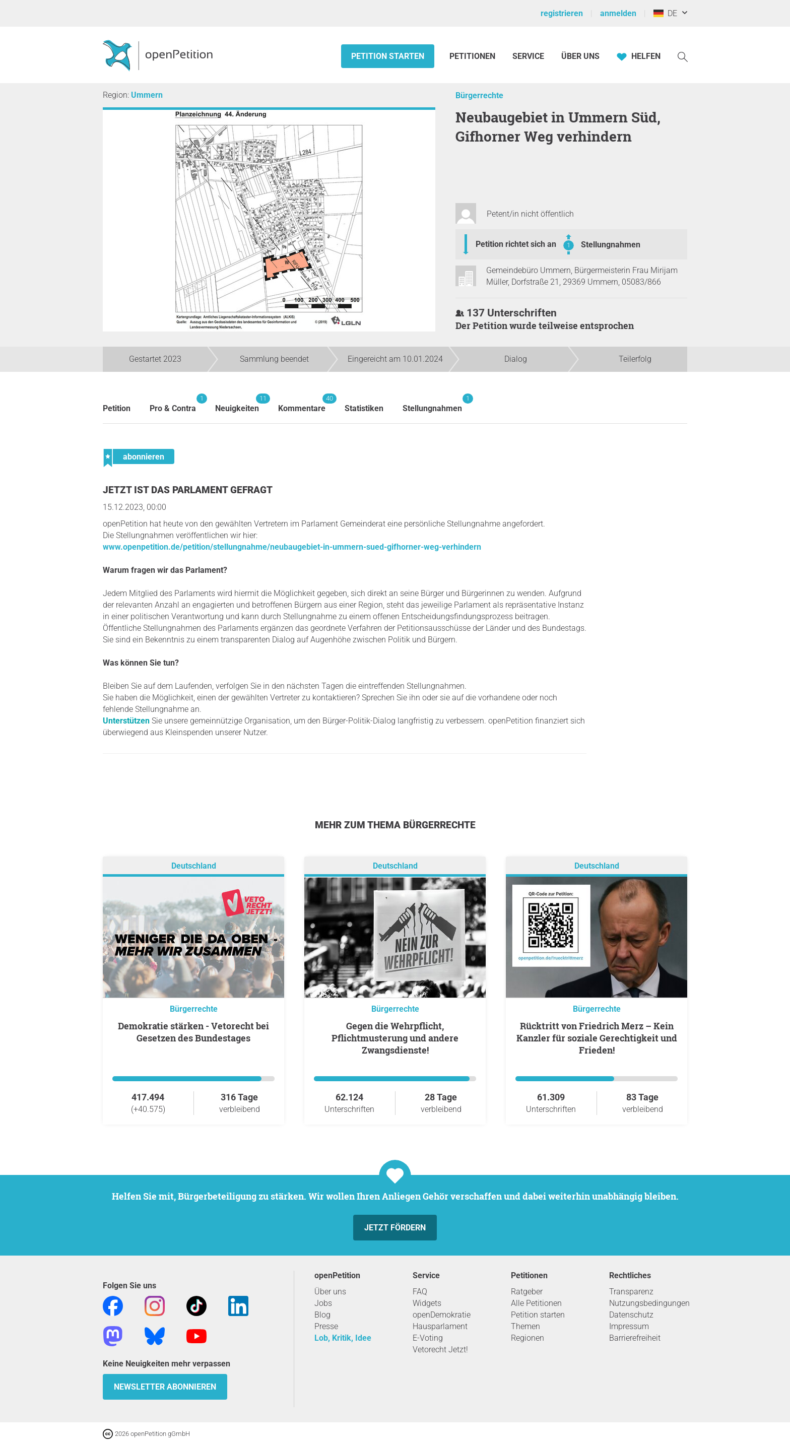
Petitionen (473, 56)
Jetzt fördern (395, 1227)
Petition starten (387, 56)
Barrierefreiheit (635, 1338)
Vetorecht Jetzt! (440, 1349)
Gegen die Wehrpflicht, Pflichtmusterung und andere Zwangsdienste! (395, 1038)
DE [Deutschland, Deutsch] (665, 13)
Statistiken (364, 408)
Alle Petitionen (536, 1303)
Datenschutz (631, 1315)
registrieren (562, 13)
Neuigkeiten (237, 403)
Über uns (330, 1291)
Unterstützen (126, 721)
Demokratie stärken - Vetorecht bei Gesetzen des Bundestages (193, 1032)
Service (528, 56)
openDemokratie (442, 1315)
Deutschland (193, 866)
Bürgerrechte (479, 95)
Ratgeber (527, 1291)
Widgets (427, 1303)
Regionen (527, 1338)
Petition (116, 408)
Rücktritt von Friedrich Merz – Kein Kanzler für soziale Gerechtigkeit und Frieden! (596, 1038)
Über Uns (580, 56)
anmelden (618, 13)
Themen (525, 1326)
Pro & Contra (173, 403)
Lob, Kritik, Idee (342, 1338)
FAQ (420, 1291)
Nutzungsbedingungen (649, 1303)
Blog (322, 1315)
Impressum (629, 1326)
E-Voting (428, 1338)
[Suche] (683, 56)
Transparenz (631, 1291)
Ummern (147, 95)
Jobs (323, 1303)
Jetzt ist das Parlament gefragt (188, 490)
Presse (326, 1326)
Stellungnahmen (610, 244)
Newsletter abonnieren (165, 1387)
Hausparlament (440, 1326)
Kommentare (301, 403)
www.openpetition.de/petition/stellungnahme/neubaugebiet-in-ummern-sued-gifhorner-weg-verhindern (292, 547)
